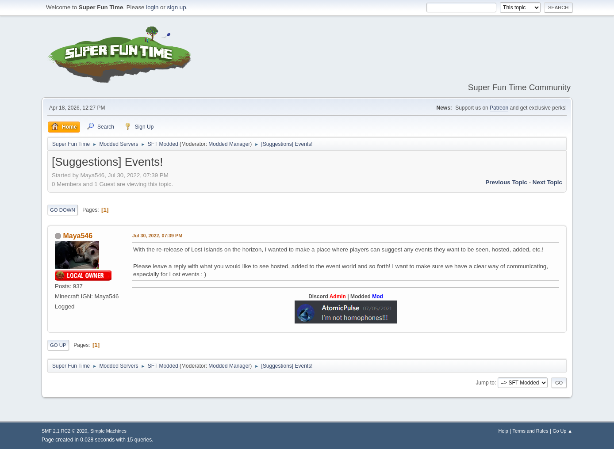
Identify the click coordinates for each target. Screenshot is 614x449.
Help (503, 431)
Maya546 (77, 236)
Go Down (62, 210)
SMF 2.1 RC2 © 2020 (64, 431)
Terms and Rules (531, 431)
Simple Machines (108, 431)
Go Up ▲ (562, 431)
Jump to (485, 383)
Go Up (58, 345)
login (152, 7)
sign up (176, 7)
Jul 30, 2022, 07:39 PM (157, 235)
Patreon (499, 108)
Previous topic (506, 182)
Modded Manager (229, 144)
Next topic (547, 182)
